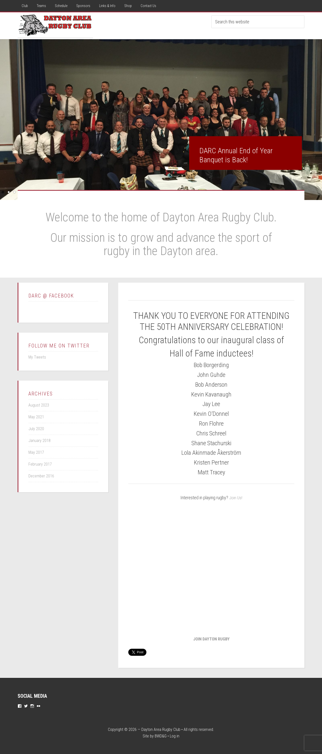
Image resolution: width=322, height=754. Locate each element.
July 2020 (36, 428)
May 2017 (36, 452)
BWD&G (161, 735)
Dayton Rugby (55, 24)
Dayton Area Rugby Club (160, 729)
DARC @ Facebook (51, 296)
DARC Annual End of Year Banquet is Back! (236, 155)
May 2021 (36, 417)
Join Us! (236, 497)
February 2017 (40, 464)
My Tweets (37, 357)
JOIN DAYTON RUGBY (211, 638)
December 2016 (41, 476)
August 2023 (38, 405)
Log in (174, 735)
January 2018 (39, 440)
